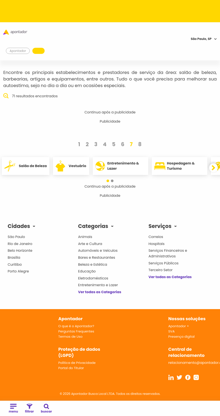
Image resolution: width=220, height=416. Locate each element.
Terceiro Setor (160, 269)
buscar (46, 409)
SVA (171, 331)
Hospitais (156, 243)
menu (13, 409)
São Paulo (16, 236)
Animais (85, 236)
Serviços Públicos (163, 263)
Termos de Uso (70, 336)
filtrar (29, 409)
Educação (87, 271)
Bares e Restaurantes (96, 257)
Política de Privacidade (77, 362)
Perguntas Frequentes (76, 331)
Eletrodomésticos (93, 278)
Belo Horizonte (20, 250)
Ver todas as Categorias (99, 291)
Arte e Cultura (90, 243)
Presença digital (181, 336)
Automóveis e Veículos (98, 250)
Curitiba (15, 264)
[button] (108, 181)
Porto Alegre (18, 271)
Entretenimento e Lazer (98, 285)
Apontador (18, 51)
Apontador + (178, 326)
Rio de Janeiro (20, 243)
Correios (155, 236)
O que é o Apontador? (76, 326)
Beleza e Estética (92, 264)
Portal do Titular (71, 368)
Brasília (14, 257)
